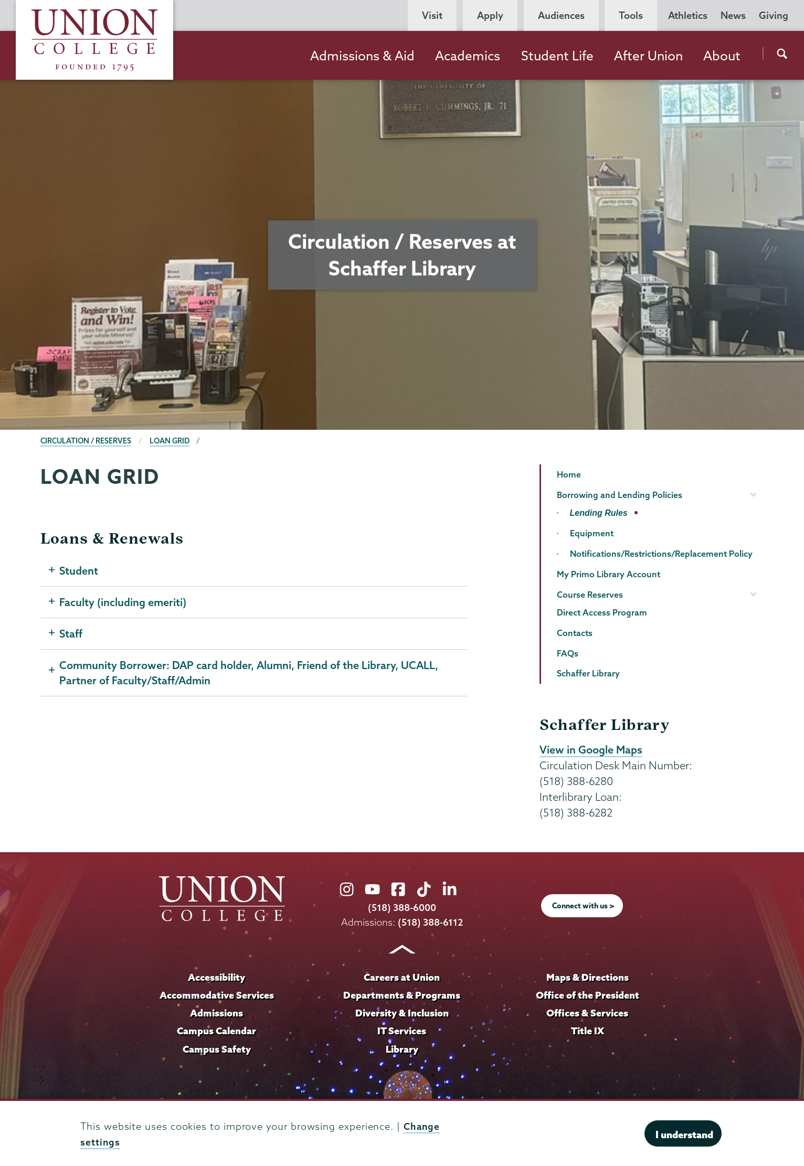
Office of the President (587, 995)
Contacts (575, 633)
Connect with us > (583, 906)
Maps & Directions (587, 977)
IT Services (402, 1030)
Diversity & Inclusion (402, 1012)
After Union (648, 55)
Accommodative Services (216, 995)
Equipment (591, 533)
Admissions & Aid (362, 55)
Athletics (687, 15)
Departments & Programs (402, 995)
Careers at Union (402, 977)
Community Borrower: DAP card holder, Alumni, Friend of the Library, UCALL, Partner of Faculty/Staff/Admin (250, 675)
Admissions (216, 1012)
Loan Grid (173, 441)
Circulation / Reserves (87, 441)
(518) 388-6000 (402, 908)
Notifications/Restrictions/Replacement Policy (661, 553)
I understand (684, 1134)
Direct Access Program (602, 612)
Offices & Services (587, 1012)
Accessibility (217, 977)
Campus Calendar (217, 1030)
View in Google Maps (591, 750)
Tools (631, 15)
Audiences (561, 15)
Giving (773, 15)
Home (569, 474)
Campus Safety (217, 1048)
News (733, 15)
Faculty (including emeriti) (123, 603)
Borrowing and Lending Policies (619, 495)
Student (79, 571)
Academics (467, 55)
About (721, 55)
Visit (432, 15)
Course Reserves (590, 594)
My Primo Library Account (608, 574)
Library (402, 1048)
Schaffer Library (588, 673)
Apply (490, 15)
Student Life (557, 55)
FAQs (567, 653)
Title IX (587, 1030)
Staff (71, 635)
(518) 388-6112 (430, 922)
